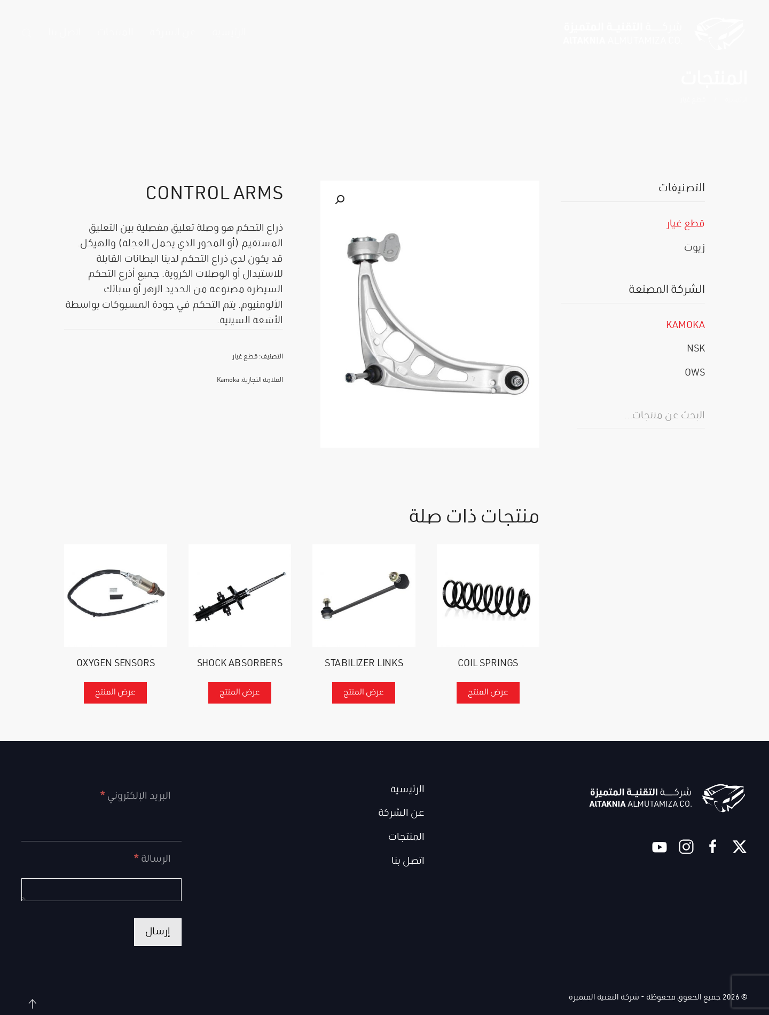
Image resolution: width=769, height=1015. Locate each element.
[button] (26, 33)
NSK (696, 349)
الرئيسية (229, 33)
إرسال (157, 932)
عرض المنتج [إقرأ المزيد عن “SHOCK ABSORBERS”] (239, 692)
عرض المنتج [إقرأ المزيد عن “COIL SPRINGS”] (488, 692)
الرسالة (152, 860)
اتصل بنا (64, 33)
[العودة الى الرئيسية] (654, 33)
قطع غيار (245, 357)
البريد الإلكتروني (135, 796)
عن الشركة (173, 33)
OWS (695, 373)
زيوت (694, 248)
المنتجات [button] (115, 33)
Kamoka (228, 381)
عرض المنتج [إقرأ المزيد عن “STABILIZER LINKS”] (363, 692)
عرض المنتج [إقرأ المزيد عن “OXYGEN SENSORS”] (115, 692)
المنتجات (406, 838)
